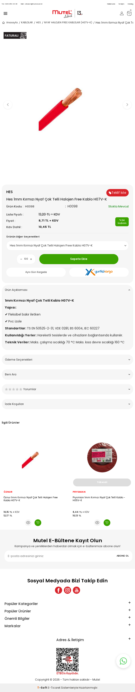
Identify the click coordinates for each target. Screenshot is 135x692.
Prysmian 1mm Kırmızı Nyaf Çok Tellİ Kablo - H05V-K (99, 499)
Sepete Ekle (78, 259)
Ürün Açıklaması (67, 290)
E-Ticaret (54, 688)
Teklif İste (117, 192)
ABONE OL (123, 555)
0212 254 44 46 (9, 4)
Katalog (130, 4)
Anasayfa (10, 22)
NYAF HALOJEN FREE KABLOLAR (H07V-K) (68, 22)
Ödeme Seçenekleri (67, 359)
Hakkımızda (111, 4)
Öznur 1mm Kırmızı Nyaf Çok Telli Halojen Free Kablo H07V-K (31, 499)
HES (38, 22)
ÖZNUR (8, 492)
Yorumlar (67, 389)
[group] (67, 102)
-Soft (42, 688)
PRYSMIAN (79, 492)
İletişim (121, 4)
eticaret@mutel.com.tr (31, 4)
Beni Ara (67, 374)
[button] (8, 104)
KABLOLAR (27, 22)
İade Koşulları (67, 404)
